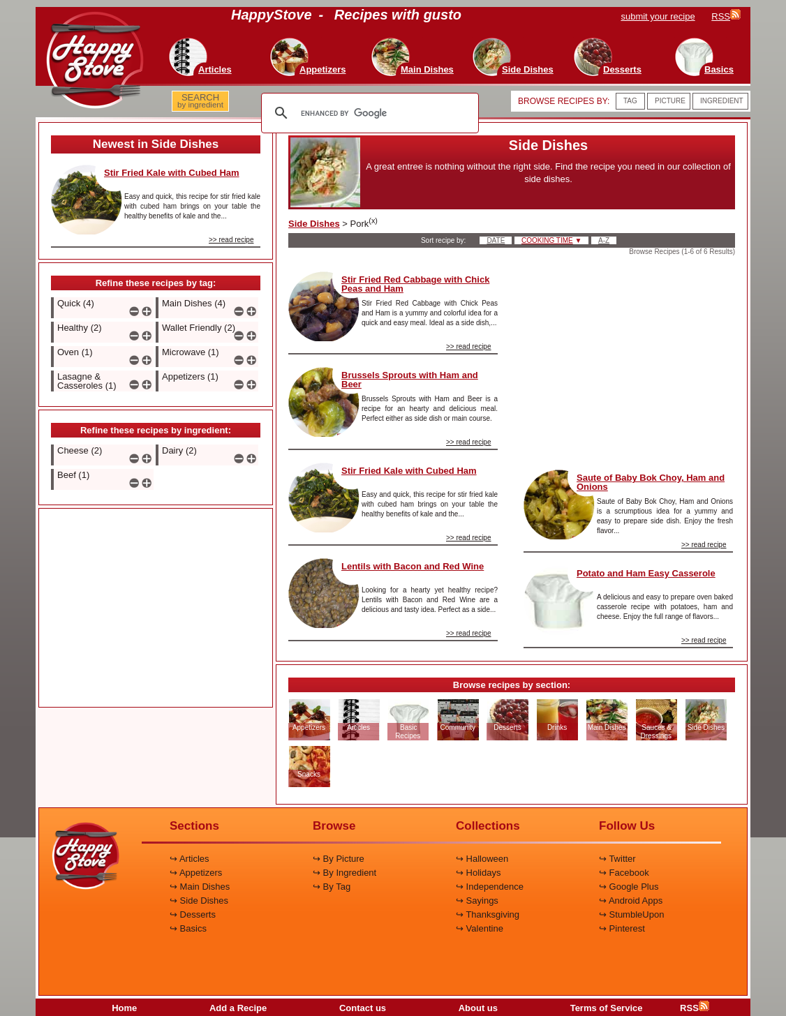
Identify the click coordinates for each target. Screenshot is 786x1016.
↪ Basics (188, 928)
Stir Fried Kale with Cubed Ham (171, 172)
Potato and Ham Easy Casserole (646, 573)
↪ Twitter (617, 858)
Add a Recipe (238, 1008)
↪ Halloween (482, 858)
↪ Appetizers (196, 872)
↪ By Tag (331, 886)
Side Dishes (314, 223)
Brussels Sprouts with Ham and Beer (409, 379)
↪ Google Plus (628, 886)
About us (478, 1008)
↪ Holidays (478, 872)
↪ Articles (189, 858)
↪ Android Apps (630, 900)
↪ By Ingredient (344, 872)
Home (124, 1008)
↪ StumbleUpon (631, 914)
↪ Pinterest (622, 928)
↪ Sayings (477, 900)
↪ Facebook (624, 872)
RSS (694, 1008)
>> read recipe (231, 240)
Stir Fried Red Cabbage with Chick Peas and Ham (415, 284)
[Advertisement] (155, 608)
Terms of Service (606, 1008)
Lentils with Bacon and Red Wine (412, 566)
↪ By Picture (338, 858)
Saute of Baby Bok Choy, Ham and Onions (651, 482)
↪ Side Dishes (199, 900)
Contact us (362, 1008)
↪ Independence (490, 886)
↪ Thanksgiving (487, 914)
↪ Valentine (479, 928)
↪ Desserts (193, 914)
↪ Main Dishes (200, 886)
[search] (368, 113)
